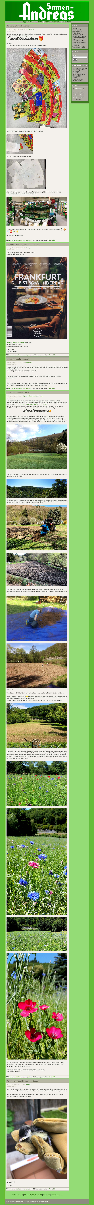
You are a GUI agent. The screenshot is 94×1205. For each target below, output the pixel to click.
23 (38, 1195)
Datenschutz (76, 45)
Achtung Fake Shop (78, 74)
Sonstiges (67, 22)
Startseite (75, 28)
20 (30, 1195)
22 (36, 1195)
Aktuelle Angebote (52, 22)
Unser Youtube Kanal (78, 42)
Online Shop (76, 33)
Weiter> (54, 1195)
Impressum (75, 44)
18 (25, 1195)
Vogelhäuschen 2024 (78, 47)
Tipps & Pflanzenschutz (32, 22)
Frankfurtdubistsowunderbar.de (16, 342)
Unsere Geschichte (78, 41)
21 (78, 96)
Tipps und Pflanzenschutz (30, 396)
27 (49, 1195)
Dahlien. (75, 77)
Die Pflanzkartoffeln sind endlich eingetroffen (79, 69)
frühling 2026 (76, 76)
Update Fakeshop (77, 73)
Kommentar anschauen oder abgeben (19, 240)
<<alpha (15, 1195)
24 (41, 1195)
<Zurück (20, 1195)
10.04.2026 (78, 99)
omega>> (60, 1195)
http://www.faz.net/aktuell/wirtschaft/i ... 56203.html (31, 404)
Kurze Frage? (76, 30)
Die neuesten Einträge (79, 65)
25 (44, 1195)
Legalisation (76, 71)
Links (74, 25)
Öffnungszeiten (77, 31)
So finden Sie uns (77, 34)
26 (75, 97)
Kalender (75, 85)
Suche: (75, 51)
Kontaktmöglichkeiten (79, 36)
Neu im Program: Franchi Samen (77, 79)
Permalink (52, 240)
